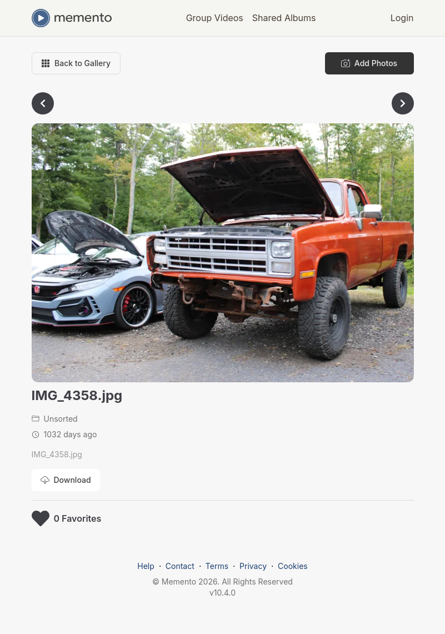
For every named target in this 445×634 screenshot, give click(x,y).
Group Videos (214, 17)
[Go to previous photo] (43, 103)
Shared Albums (284, 17)
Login (402, 17)
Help (145, 566)
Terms (217, 566)
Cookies (293, 566)
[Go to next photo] (403, 103)
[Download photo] (66, 480)
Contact (180, 566)
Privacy (253, 566)
